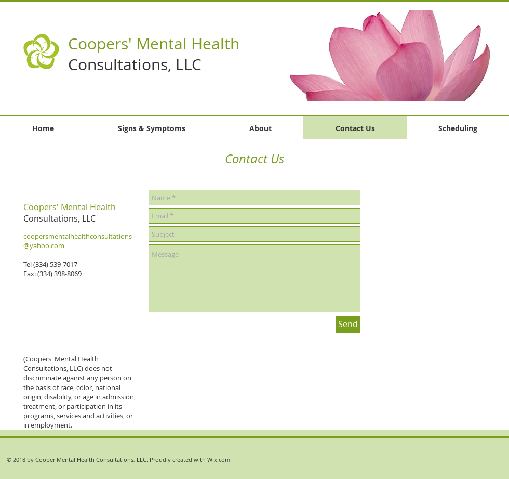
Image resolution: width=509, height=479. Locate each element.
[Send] (348, 324)
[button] (378, 55)
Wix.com (218, 459)
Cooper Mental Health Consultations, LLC (90, 459)
